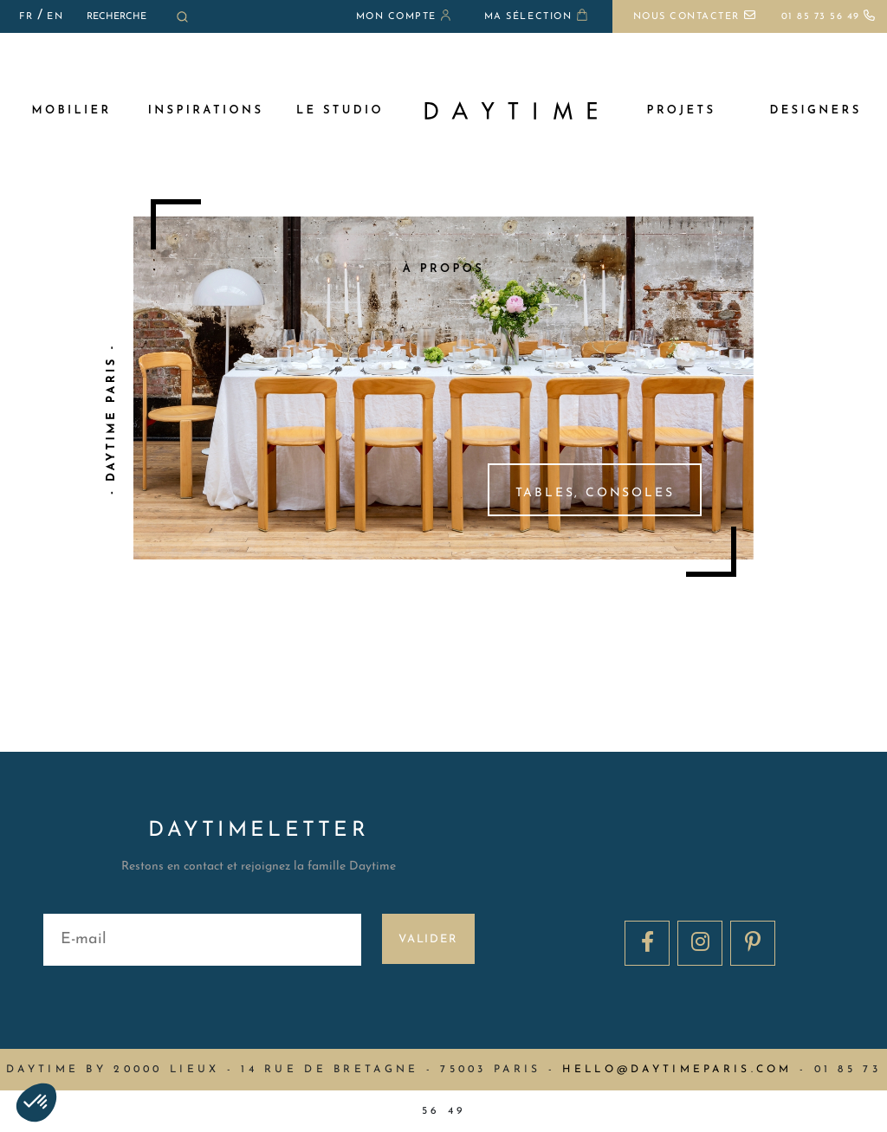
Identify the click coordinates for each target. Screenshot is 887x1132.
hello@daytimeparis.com (677, 1069)
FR (26, 17)
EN (55, 17)
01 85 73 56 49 (829, 17)
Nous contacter (694, 17)
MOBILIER (71, 110)
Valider (428, 939)
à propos (443, 269)
